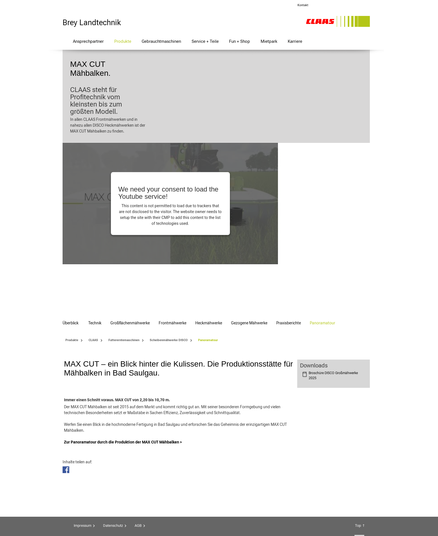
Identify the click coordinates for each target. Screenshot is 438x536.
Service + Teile (205, 41)
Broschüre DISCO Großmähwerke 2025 (333, 230)
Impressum (82, 481)
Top (358, 481)
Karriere (295, 41)
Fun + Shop (239, 41)
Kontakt (302, 5)
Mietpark (269, 41)
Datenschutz (113, 481)
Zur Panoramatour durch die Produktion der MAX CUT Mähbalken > (123, 398)
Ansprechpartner (88, 41)
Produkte (122, 41)
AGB (138, 481)
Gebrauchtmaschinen (161, 41)
